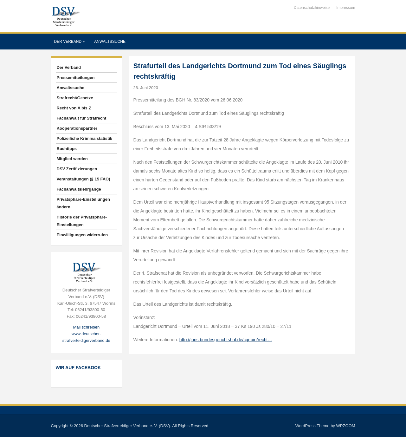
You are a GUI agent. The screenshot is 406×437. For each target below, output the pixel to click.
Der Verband (69, 41)
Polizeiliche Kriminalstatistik (85, 138)
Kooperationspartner (77, 128)
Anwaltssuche (110, 41)
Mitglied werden (72, 158)
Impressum (345, 7)
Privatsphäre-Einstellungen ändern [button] (83, 203)
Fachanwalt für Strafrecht (81, 118)
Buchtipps (67, 148)
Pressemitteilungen (76, 77)
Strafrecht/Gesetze (75, 97)
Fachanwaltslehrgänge (79, 189)
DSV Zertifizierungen (77, 168)
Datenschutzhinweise (312, 7)
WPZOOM (345, 425)
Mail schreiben (86, 327)
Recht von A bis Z (74, 108)
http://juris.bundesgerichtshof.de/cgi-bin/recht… (225, 339)
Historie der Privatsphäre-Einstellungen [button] (82, 221)
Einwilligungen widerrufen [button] (82, 234)
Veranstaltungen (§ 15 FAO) (83, 179)
